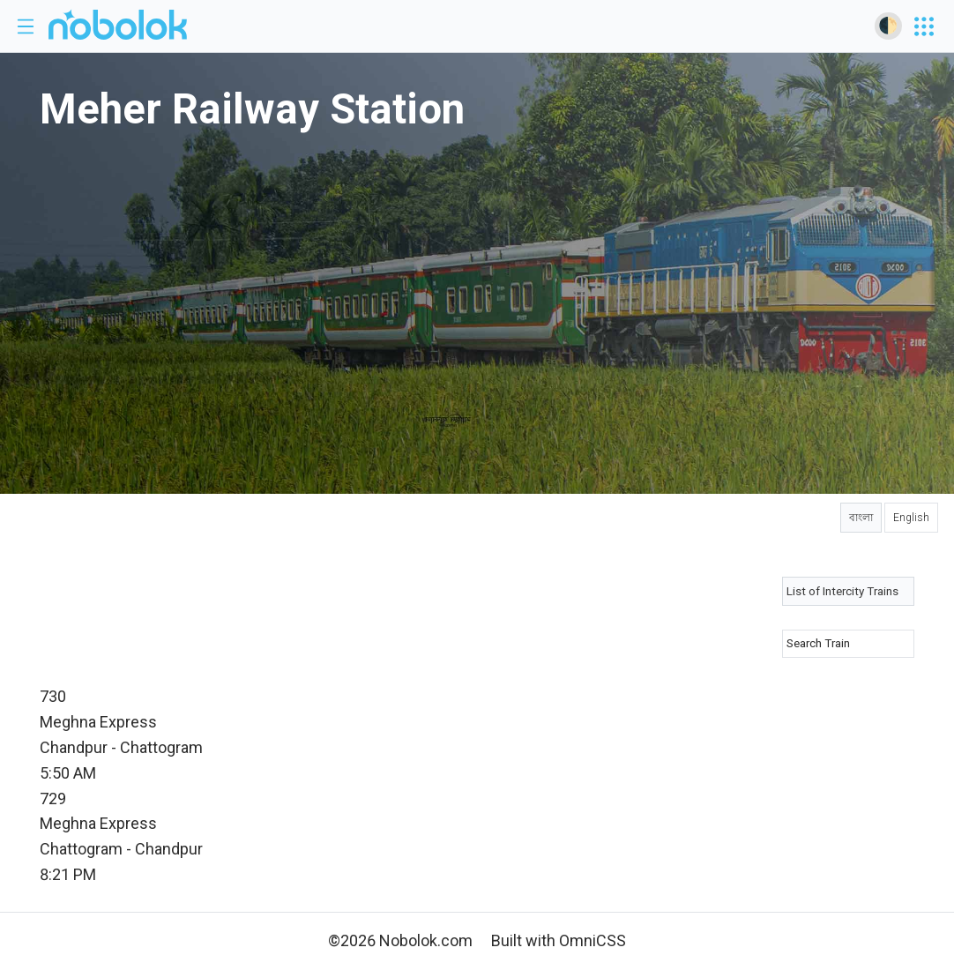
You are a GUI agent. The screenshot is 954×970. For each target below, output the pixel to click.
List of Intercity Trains (842, 591)
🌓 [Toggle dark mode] (888, 25)
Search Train (818, 643)
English (911, 517)
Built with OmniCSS (558, 940)
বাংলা (861, 517)
